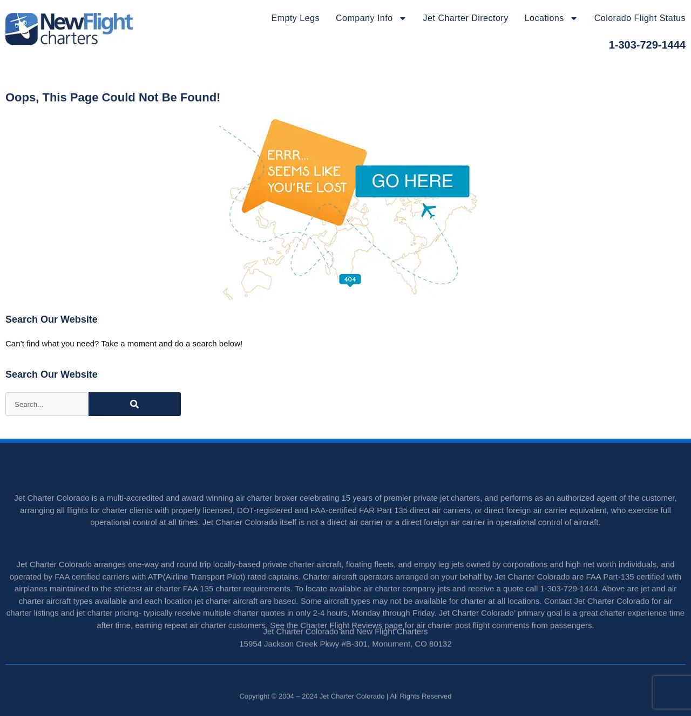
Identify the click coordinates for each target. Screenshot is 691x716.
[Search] (135, 404)
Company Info (371, 18)
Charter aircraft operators (348, 594)
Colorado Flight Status (640, 18)
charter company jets (412, 606)
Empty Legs (296, 18)
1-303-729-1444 (647, 45)
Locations (551, 18)
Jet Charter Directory (466, 18)
